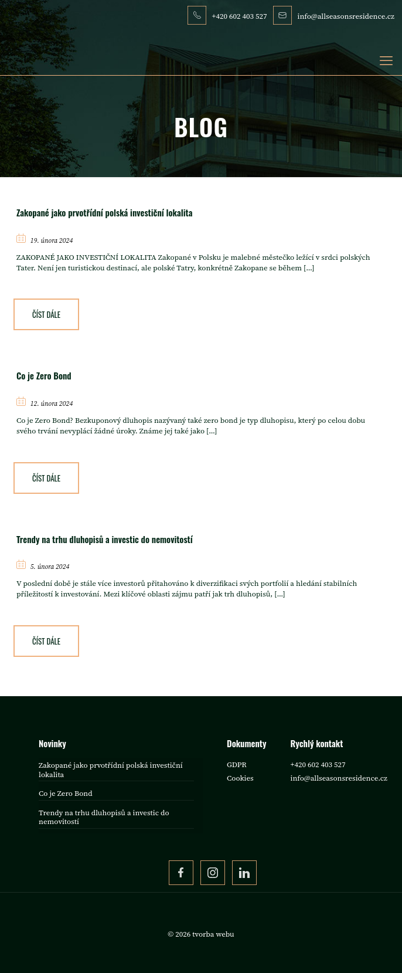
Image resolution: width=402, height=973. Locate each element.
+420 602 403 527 (318, 764)
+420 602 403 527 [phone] (239, 16)
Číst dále (46, 314)
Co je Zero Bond (43, 375)
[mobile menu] (386, 60)
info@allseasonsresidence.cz (339, 778)
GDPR (237, 764)
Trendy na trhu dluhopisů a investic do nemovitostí (104, 539)
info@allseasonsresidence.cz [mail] (346, 16)
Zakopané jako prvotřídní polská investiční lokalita (104, 212)
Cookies (240, 778)
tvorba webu (213, 934)
